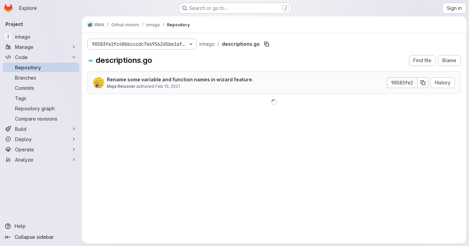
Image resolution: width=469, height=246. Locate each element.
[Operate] (41, 149)
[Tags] (41, 98)
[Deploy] (41, 139)
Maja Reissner (121, 86)
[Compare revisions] (41, 118)
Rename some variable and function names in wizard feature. (180, 79)
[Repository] (41, 67)
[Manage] (41, 47)
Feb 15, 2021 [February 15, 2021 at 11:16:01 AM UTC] (167, 86)
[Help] (41, 226)
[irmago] (41, 36)
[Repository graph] (41, 108)
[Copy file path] (266, 44)
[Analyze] (41, 159)
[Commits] (41, 88)
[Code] (41, 57)
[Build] (41, 129)
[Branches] (41, 77)
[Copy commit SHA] (422, 82)
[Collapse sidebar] (41, 237)
